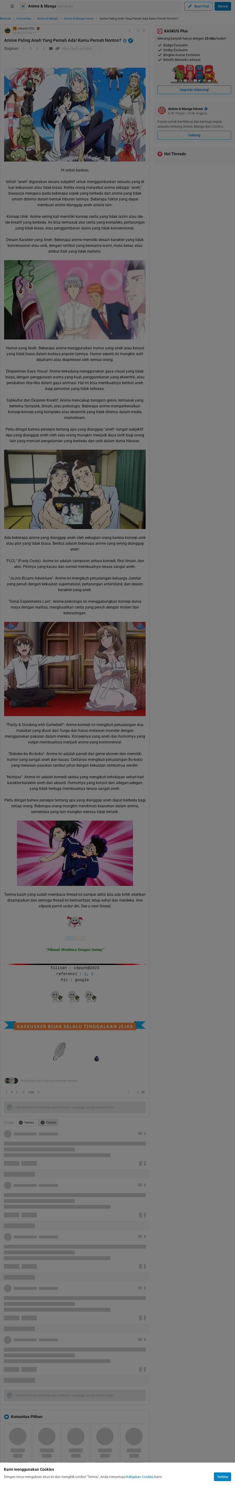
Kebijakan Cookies (140, 1477)
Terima (222, 1477)
